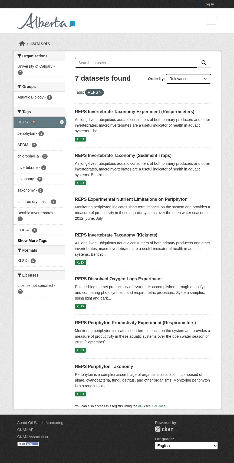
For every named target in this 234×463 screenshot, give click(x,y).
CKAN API (26, 430)
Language (164, 439)
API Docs (158, 406)
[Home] (22, 43)
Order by (156, 79)
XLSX (80, 139)
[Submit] (204, 63)
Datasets (40, 43)
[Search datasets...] (136, 63)
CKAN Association (32, 437)
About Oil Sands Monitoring (40, 423)
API (140, 406)
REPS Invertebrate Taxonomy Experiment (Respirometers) (135, 111)
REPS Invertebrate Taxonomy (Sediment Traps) (123, 155)
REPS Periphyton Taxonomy (104, 366)
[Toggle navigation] (211, 21)
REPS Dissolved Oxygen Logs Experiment (118, 279)
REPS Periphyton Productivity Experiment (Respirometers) (135, 322)
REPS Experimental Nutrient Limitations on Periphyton (131, 199)
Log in (209, 4)
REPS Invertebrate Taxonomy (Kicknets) (116, 235)
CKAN (164, 429)
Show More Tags (32, 240)
